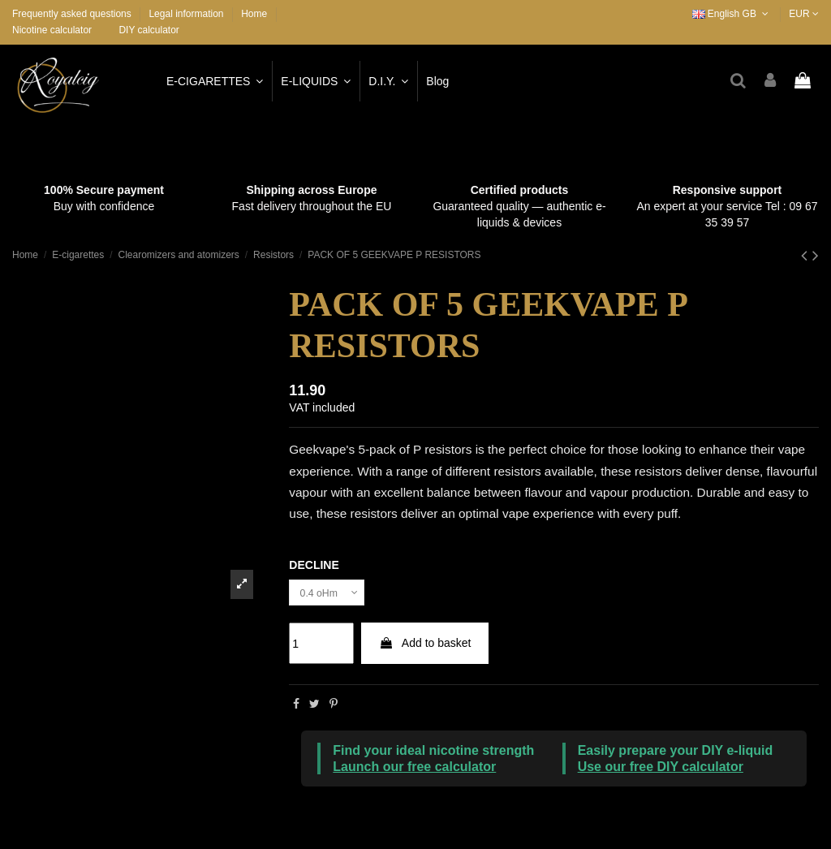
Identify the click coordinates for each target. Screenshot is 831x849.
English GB (732, 13)
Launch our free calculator (414, 770)
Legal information (187, 13)
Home (254, 13)
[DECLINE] (331, 595)
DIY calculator (148, 30)
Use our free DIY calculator (660, 770)
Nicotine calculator (52, 30)
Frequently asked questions (73, 13)
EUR (804, 13)
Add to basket (425, 646)
